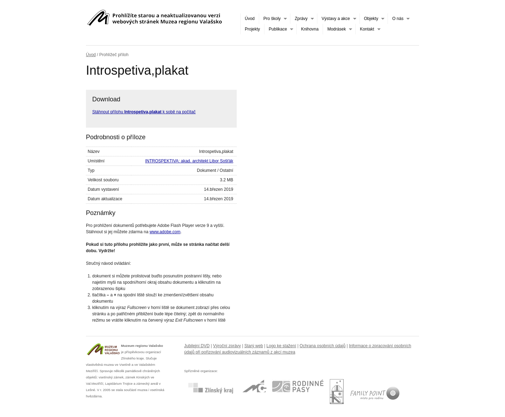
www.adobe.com (164, 231)
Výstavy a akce (336, 18)
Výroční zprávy (227, 345)
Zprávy (302, 18)
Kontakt (368, 29)
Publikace (278, 29)
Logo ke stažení (281, 345)
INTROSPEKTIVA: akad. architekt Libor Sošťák (189, 161)
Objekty (372, 18)
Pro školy (273, 18)
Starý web (253, 345)
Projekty (252, 29)
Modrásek (337, 29)
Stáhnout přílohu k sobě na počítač (144, 111)
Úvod (250, 18)
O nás (399, 18)
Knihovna (309, 29)
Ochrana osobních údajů (322, 345)
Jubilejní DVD (197, 345)
